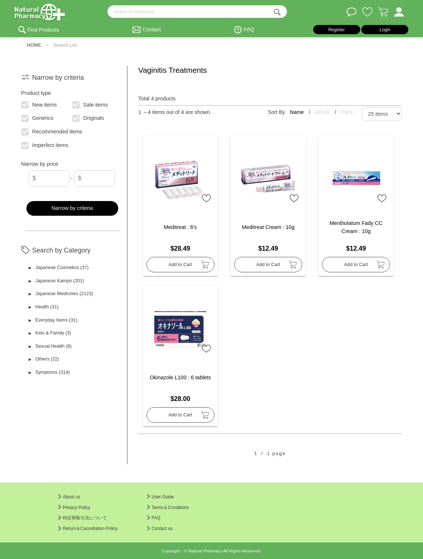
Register (336, 29)
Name (297, 112)
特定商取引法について (82, 517)
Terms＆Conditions (168, 507)
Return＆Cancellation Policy (88, 528)
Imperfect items (45, 144)
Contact (151, 29)
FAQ (248, 29)
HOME (34, 45)
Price (347, 112)
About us (69, 496)
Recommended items (52, 131)
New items (39, 104)
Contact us (160, 528)
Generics (37, 117)
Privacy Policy (74, 507)
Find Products (43, 30)
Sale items (90, 104)
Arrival (323, 112)
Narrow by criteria (72, 208)
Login (385, 29)
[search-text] (197, 11)
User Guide (160, 496)
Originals (88, 117)
